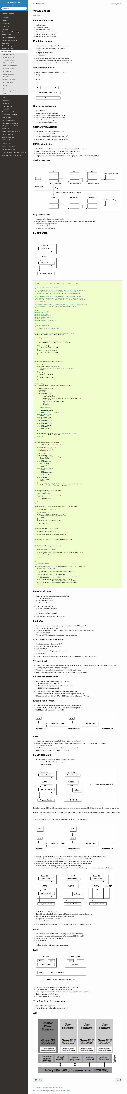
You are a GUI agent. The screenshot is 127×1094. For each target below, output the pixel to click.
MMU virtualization (8, 68)
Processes (5, 26)
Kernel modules (7, 106)
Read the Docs (65, 1090)
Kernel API (5, 109)
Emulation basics (8, 57)
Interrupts (5, 29)
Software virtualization (10, 65)
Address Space (6, 34)
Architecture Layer (7, 48)
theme (51, 1090)
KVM (4, 88)
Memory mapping (7, 134)
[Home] (34, 4)
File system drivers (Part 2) (10, 126)
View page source (116, 4)
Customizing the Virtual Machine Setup (14, 152)
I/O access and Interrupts (9, 114)
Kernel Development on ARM (11, 131)
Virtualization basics (9, 60)
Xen (4, 93)
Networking (5, 128)
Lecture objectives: (9, 54)
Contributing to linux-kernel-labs (11, 155)
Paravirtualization (8, 74)
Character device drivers (9, 112)
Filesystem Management (9, 40)
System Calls (6, 23)
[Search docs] (14, 8)
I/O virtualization (8, 82)
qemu (5, 85)
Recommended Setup (8, 147)
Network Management (8, 46)
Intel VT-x (5, 77)
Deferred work (6, 117)
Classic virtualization (9, 63)
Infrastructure (6, 100)
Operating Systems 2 (8, 13)
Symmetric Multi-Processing (10, 32)
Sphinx (42, 1090)
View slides (36, 15)
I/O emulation (7, 71)
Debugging (5, 43)
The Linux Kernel (15, 2)
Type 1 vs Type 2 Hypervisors (12, 91)
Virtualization (6, 51)
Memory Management (8, 37)
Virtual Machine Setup (8, 149)
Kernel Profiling (6, 140)
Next (118, 1080)
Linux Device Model (8, 137)
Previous (38, 1080)
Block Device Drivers (8, 120)
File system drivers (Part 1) (10, 123)
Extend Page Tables (8, 80)
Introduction (5, 20)
